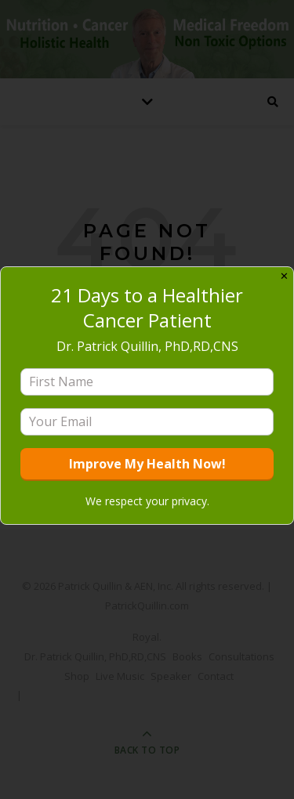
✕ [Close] (284, 276)
